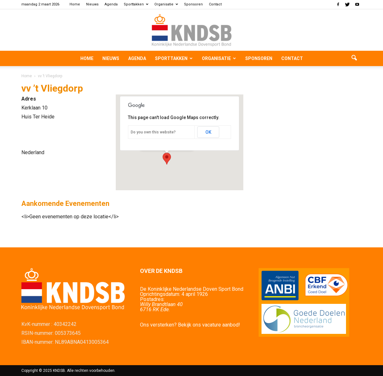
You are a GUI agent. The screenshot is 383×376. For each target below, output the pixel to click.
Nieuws (92, 4)
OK (208, 132)
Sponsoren (193, 4)
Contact (215, 4)
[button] (354, 58)
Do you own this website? (153, 132)
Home (75, 4)
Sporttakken (136, 4)
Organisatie (166, 4)
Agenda (111, 4)
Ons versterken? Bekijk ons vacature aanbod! (190, 325)
